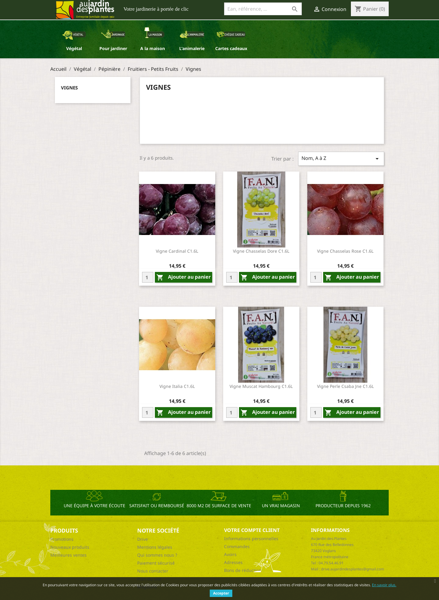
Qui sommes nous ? (157, 555)
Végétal (74, 48)
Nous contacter (152, 571)
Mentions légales (154, 547)
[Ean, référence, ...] (263, 8)
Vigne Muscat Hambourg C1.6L (261, 386)
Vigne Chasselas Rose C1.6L (345, 251)
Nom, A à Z (341, 158)
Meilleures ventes (68, 555)
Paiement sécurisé (156, 563)
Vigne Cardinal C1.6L (177, 251)
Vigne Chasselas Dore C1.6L (261, 251)
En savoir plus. (384, 584)
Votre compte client (252, 530)
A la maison (152, 48)
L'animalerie (192, 48)
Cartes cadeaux (231, 48)
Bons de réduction (243, 570)
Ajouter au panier (183, 277)
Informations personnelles (251, 538)
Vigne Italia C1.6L (177, 386)
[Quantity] (147, 277)
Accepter (221, 593)
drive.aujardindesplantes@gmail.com (352, 569)
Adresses (233, 562)
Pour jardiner (113, 48)
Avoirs (230, 554)
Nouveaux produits (69, 547)
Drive (142, 539)
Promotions (61, 539)
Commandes (237, 546)
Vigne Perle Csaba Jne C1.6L (345, 386)
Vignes (69, 88)
